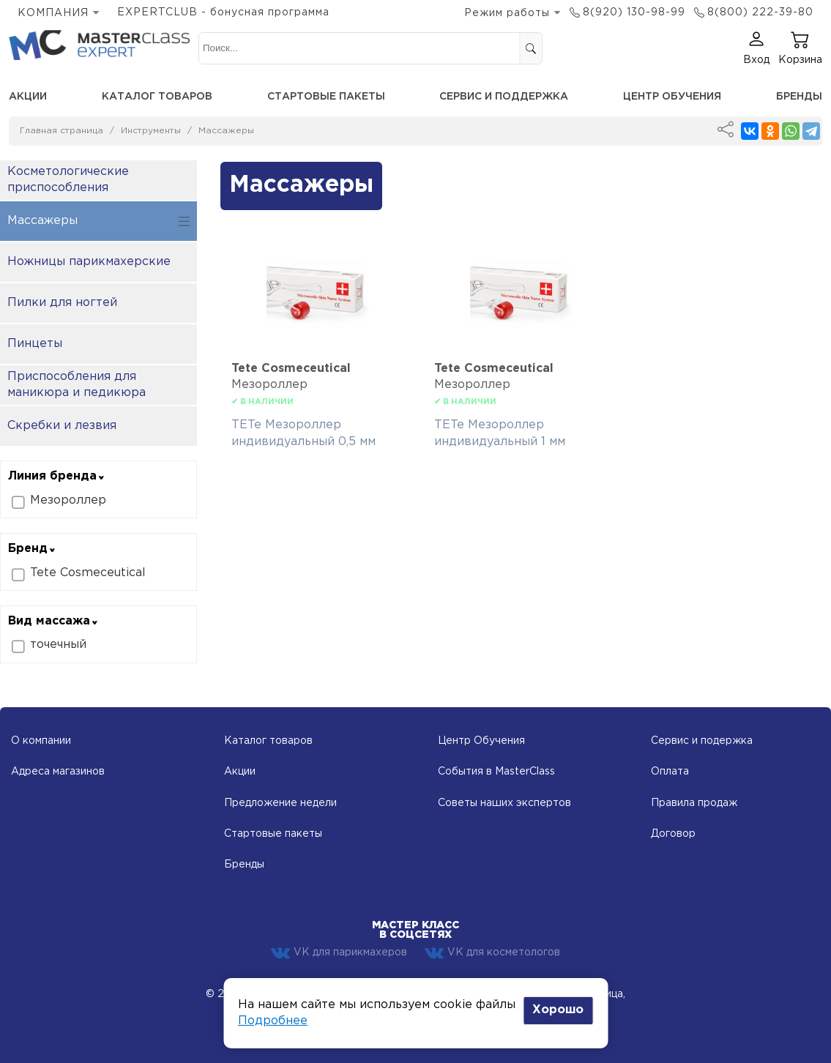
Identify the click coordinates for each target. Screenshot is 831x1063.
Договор (673, 833)
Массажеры (226, 131)
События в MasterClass (496, 771)
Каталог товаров (157, 96)
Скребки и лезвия (61, 425)
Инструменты (151, 131)
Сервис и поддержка (503, 96)
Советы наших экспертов (504, 803)
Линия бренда (56, 476)
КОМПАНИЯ (53, 13)
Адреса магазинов (58, 771)
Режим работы (507, 13)
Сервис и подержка (702, 740)
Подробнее (273, 1020)
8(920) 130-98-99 (634, 12)
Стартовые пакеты (326, 96)
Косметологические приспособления (68, 179)
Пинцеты (34, 343)
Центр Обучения (481, 740)
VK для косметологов (492, 953)
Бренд (32, 548)
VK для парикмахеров (339, 953)
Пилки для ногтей (62, 302)
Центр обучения (672, 96)
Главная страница (61, 131)
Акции (28, 96)
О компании (41, 740)
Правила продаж (694, 803)
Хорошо (558, 1009)
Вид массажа (53, 621)
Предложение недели (280, 803)
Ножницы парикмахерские (89, 261)
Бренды (799, 96)
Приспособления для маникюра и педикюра (76, 384)
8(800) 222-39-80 (760, 12)
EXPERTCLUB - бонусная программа (223, 12)
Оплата (670, 771)
